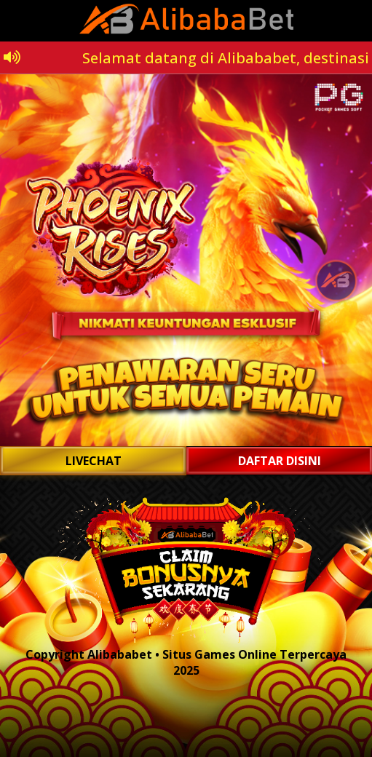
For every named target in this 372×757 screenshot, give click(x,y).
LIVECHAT (94, 461)
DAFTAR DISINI (279, 461)
